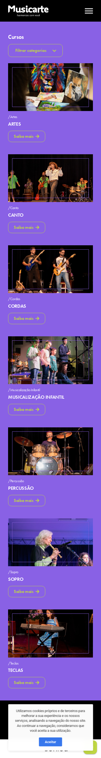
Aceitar (50, 752)
